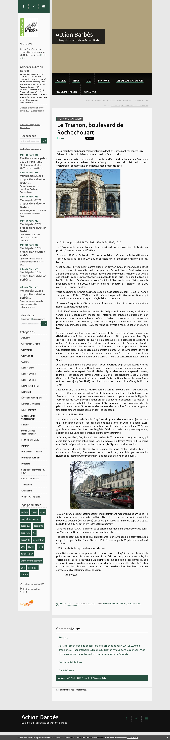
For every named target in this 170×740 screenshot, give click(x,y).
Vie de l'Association (31, 496)
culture (24, 574)
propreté (25, 532)
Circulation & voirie (30, 343)
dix (89, 80)
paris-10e (33, 567)
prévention (38, 539)
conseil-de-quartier (30, 518)
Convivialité (27, 355)
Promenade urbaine (31, 457)
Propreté (25, 463)
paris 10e (38, 525)
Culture (25, 361)
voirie (34, 511)
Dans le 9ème (27, 367)
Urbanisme (26, 490)
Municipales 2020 (30, 439)
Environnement (28, 409)
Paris (40, 546)
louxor (31, 546)
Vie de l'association (130, 80)
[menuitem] (60, 78)
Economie (26, 391)
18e (23, 567)
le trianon (121, 604)
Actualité (25, 337)
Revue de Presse (66, 91)
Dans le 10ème (28, 373)
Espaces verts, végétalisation (28, 417)
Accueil (61, 80)
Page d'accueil (141, 100)
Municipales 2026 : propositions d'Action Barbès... (33, 179)
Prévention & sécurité (31, 451)
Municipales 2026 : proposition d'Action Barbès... (32, 252)
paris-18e (25, 525)
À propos (90, 91)
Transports (26, 484)
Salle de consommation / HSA (33, 471)
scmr (42, 511)
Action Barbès (74, 34)
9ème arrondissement (31, 560)
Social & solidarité (30, 478)
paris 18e (25, 539)
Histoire (25, 424)
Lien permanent (64, 604)
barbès (24, 511)
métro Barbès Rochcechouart (28, 432)
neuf (76, 80)
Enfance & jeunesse (30, 403)
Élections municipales (31, 397)
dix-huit (103, 80)
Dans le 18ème (28, 379)
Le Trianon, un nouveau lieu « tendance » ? (129, 105)
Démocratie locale (30, 385)
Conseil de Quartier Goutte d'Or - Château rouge (106, 100)
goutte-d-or (27, 553)
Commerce (26, 349)
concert (131, 604)
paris (105, 604)
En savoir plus (132, 738)
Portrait (25, 445)
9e (34, 532)
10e (23, 546)
